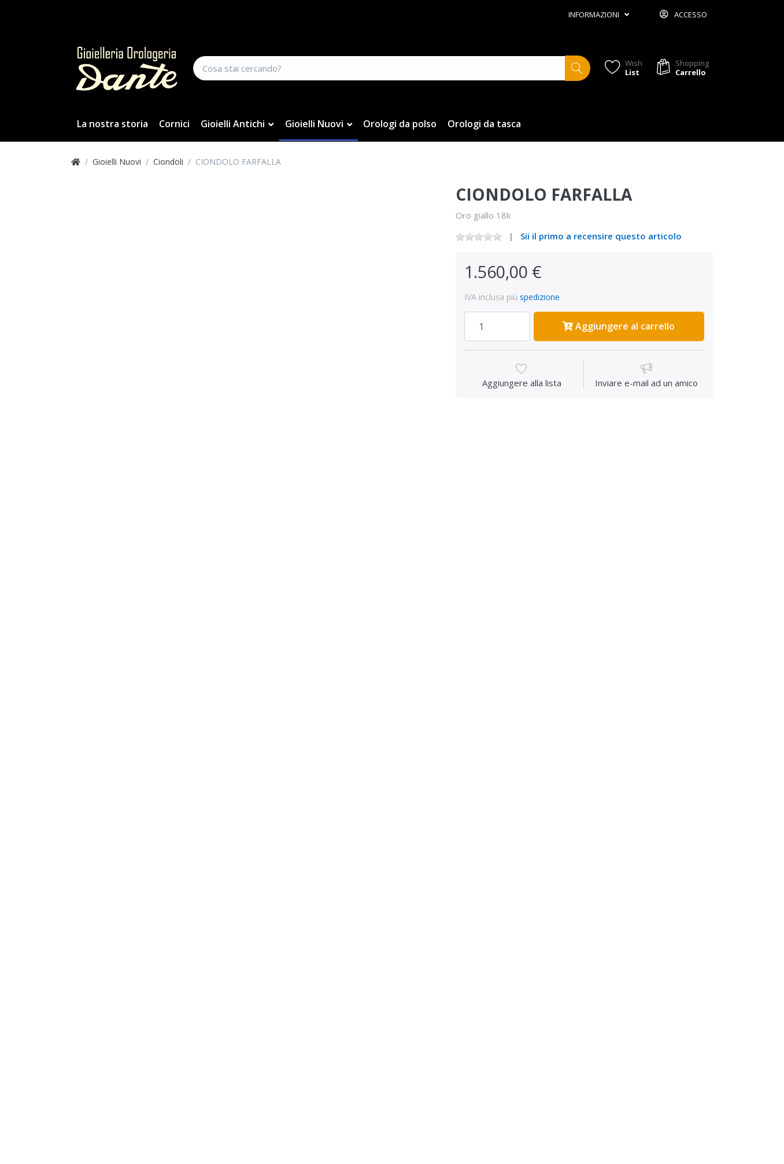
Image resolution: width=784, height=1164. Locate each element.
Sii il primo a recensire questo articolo (601, 236)
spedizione (540, 296)
